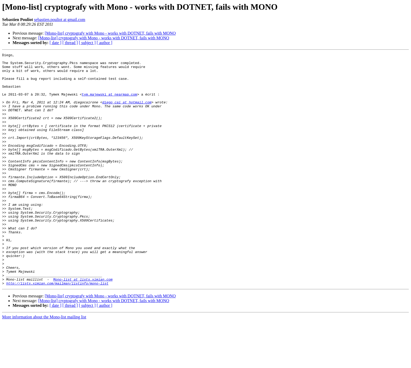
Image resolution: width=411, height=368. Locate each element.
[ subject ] (87, 42)
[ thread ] (70, 42)
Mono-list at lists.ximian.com (82, 325)
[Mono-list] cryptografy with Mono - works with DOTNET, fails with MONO (110, 33)
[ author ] (104, 42)
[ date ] (55, 42)
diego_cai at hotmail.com (126, 112)
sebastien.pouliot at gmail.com (59, 19)
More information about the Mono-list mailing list (44, 363)
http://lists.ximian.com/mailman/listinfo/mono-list (57, 329)
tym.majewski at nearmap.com (109, 103)
